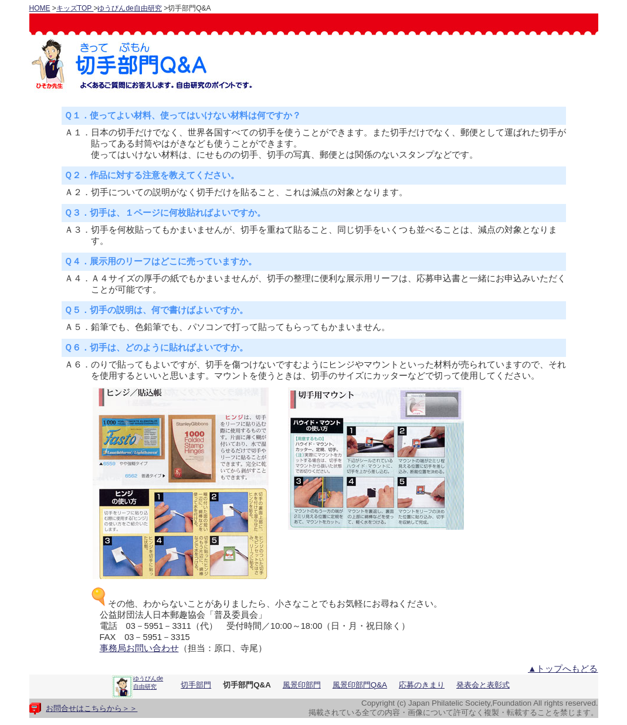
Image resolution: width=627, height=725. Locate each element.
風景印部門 (302, 684)
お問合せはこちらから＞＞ (91, 708)
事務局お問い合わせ (139, 648)
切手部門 (196, 684)
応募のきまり (422, 684)
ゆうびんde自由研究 (129, 8)
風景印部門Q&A (360, 684)
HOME (39, 8)
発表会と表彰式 (483, 684)
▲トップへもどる (563, 668)
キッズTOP (75, 8)
